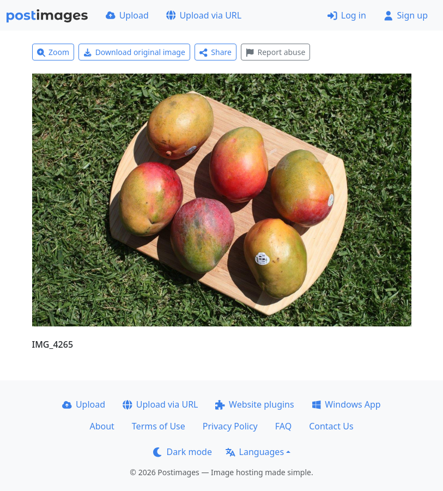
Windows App (346, 404)
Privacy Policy (230, 426)
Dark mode (182, 452)
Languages (255, 452)
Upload (127, 15)
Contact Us (331, 426)
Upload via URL (203, 15)
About (101, 426)
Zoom (53, 52)
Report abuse (275, 52)
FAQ (283, 426)
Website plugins (254, 404)
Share (215, 52)
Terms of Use (158, 426)
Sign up (406, 15)
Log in (346, 15)
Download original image (134, 52)
